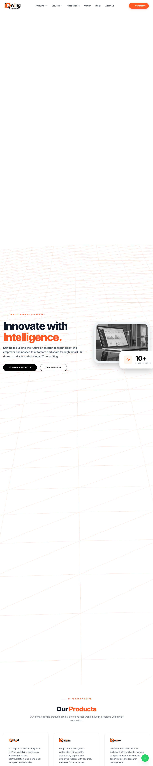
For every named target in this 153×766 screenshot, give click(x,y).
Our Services (53, 367)
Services (57, 5)
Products (41, 5)
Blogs (98, 5)
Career (87, 5)
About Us (109, 5)
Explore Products (20, 367)
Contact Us (139, 5)
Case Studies (73, 5)
